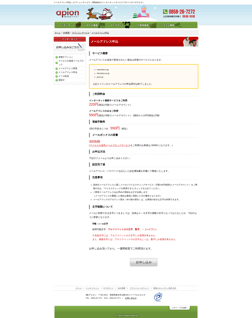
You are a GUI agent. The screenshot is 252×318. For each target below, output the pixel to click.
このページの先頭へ (179, 308)
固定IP (61, 80)
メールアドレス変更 (68, 68)
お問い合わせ (131, 298)
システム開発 (169, 25)
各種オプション (66, 57)
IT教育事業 (144, 25)
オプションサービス (81, 33)
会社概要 (122, 288)
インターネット (67, 25)
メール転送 (64, 76)
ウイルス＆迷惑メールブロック (71, 63)
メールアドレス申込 (100, 33)
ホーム (57, 33)
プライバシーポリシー (139, 288)
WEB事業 (93, 25)
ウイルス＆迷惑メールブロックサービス (110, 145)
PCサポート (118, 25)
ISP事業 (66, 33)
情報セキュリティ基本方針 (164, 288)
